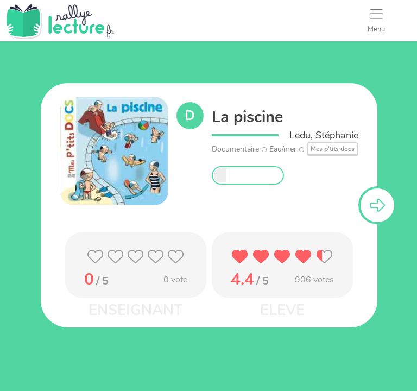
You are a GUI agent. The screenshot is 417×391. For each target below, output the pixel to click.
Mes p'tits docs (333, 148)
